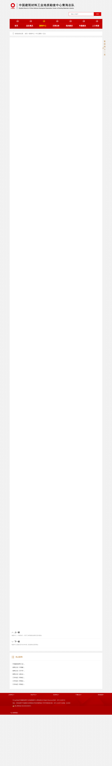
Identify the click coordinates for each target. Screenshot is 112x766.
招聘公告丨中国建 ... (19, 667)
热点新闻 (17, 657)
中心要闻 (38, 33)
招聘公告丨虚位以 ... (19, 674)
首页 (26, 33)
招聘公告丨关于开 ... (19, 670)
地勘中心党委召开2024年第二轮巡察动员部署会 (25, 644)
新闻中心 (31, 33)
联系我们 (14, 713)
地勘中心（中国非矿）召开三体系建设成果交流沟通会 (27, 635)
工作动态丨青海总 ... (19, 677)
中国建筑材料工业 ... (19, 664)
